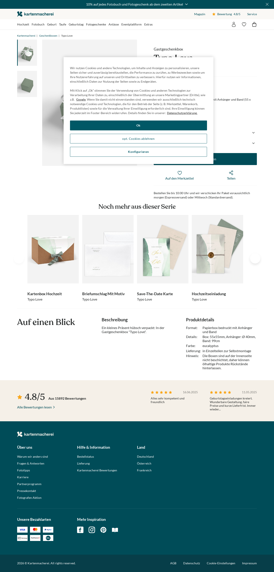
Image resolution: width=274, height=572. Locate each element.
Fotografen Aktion (29, 497)
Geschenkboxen (48, 35)
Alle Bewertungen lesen (34, 407)
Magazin (199, 14)
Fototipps (23, 470)
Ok (138, 125)
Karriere (22, 477)
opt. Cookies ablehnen (138, 138)
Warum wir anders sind (32, 456)
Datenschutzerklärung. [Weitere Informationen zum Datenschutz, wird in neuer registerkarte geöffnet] (182, 113)
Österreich (144, 463)
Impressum (249, 563)
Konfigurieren (138, 151)
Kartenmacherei (26, 35)
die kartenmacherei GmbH (35, 14)
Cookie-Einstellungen (221, 563)
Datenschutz (191, 563)
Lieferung (83, 463)
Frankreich (144, 470)
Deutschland (145, 456)
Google (81, 99)
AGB (173, 563)
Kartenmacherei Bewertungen (97, 470)
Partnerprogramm (29, 484)
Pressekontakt (26, 491)
